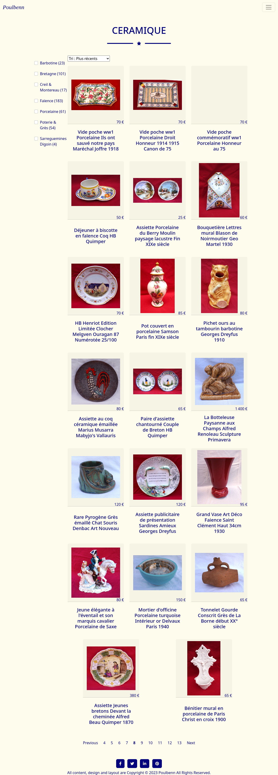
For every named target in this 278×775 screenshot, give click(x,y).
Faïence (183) (51, 100)
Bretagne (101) (53, 73)
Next (191, 742)
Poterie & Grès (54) (48, 125)
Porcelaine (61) (53, 111)
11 (160, 742)
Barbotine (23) (52, 63)
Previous (90, 742)
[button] (120, 763)
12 (170, 742)
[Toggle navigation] (268, 7)
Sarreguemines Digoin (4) (53, 141)
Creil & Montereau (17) (53, 87)
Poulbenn (13, 7)
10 (150, 742)
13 (179, 742)
